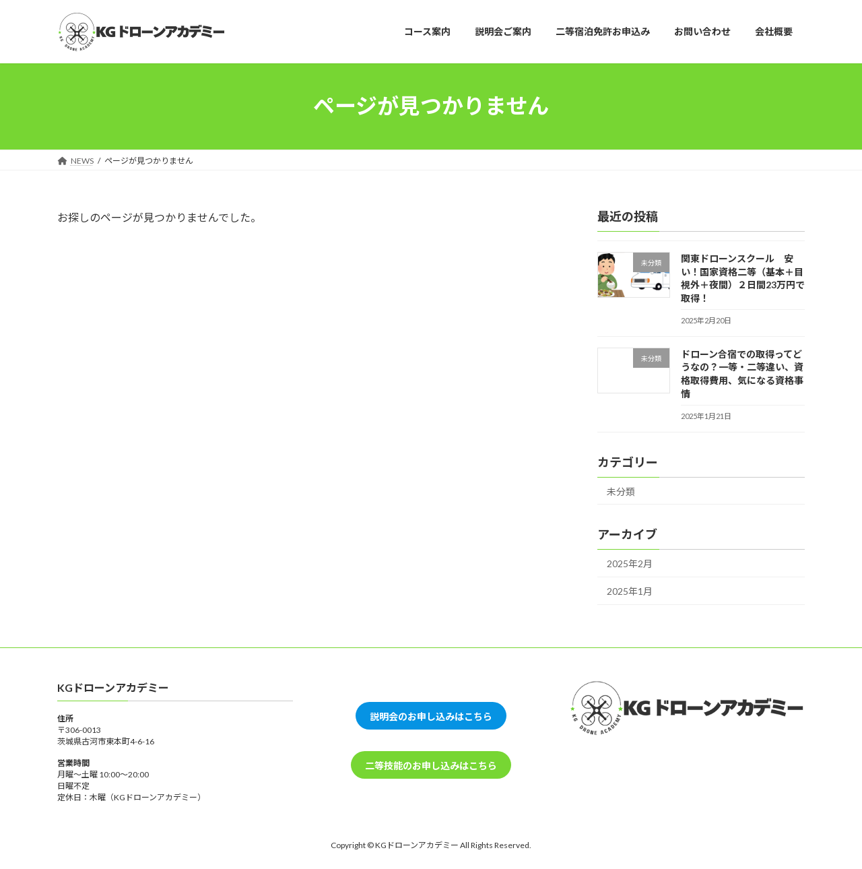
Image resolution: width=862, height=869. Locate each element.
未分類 (621, 490)
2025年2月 (630, 563)
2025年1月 (630, 590)
